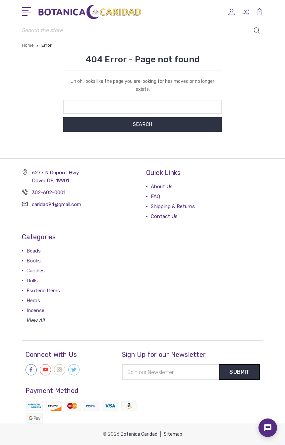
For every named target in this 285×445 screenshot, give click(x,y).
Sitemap (173, 434)
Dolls (32, 280)
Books (34, 260)
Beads (34, 250)
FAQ (155, 196)
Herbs (33, 300)
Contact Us (164, 216)
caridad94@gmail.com (56, 204)
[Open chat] (267, 427)
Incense (35, 310)
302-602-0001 (48, 192)
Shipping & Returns (173, 206)
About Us (162, 186)
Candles (36, 270)
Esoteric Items (43, 290)
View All (36, 320)
